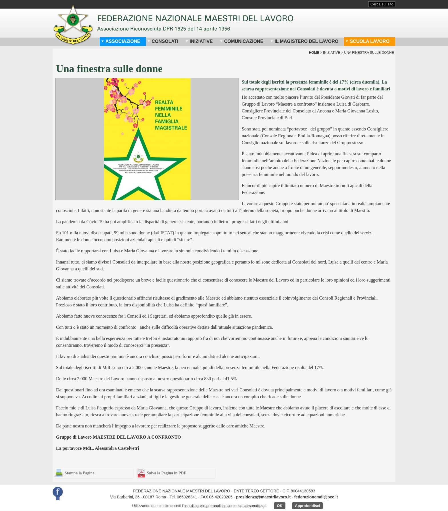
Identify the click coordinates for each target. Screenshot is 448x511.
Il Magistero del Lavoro (304, 41)
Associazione (120, 41)
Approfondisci (307, 506)
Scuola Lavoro (367, 41)
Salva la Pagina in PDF (166, 473)
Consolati (162, 41)
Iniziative (199, 41)
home (314, 53)
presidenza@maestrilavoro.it (263, 497)
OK (280, 506)
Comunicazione (241, 41)
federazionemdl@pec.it (316, 497)
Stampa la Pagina (80, 473)
